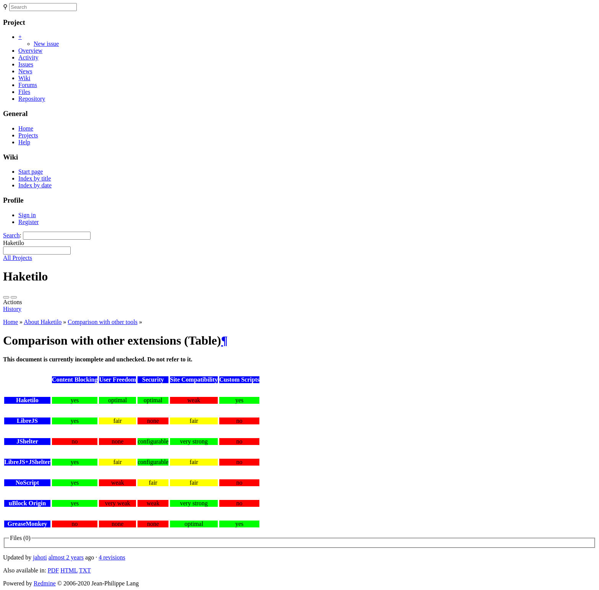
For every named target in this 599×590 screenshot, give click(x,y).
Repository (31, 98)
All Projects (17, 258)
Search (11, 235)
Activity (28, 57)
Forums (27, 85)
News (25, 71)
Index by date (35, 185)
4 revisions (112, 557)
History (12, 309)
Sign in (27, 215)
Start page (30, 171)
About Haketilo (43, 322)
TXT (85, 570)
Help (24, 142)
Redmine (45, 583)
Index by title (34, 178)
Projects (28, 135)
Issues (25, 64)
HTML (69, 570)
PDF (53, 570)
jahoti (40, 557)
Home (25, 128)
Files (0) (20, 538)
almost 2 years (66, 557)
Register (28, 222)
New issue (46, 43)
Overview (30, 50)
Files (24, 92)
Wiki (24, 78)
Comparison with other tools (103, 322)
